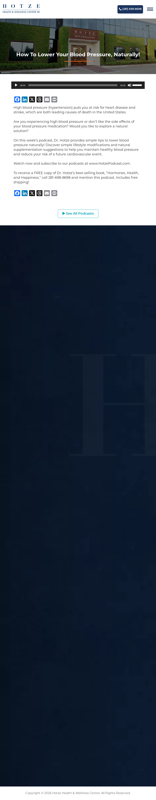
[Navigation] (150, 9)
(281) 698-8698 (130, 9)
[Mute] (129, 85)
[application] (78, 85)
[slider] (72, 85)
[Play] (16, 85)
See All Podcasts (78, 214)
